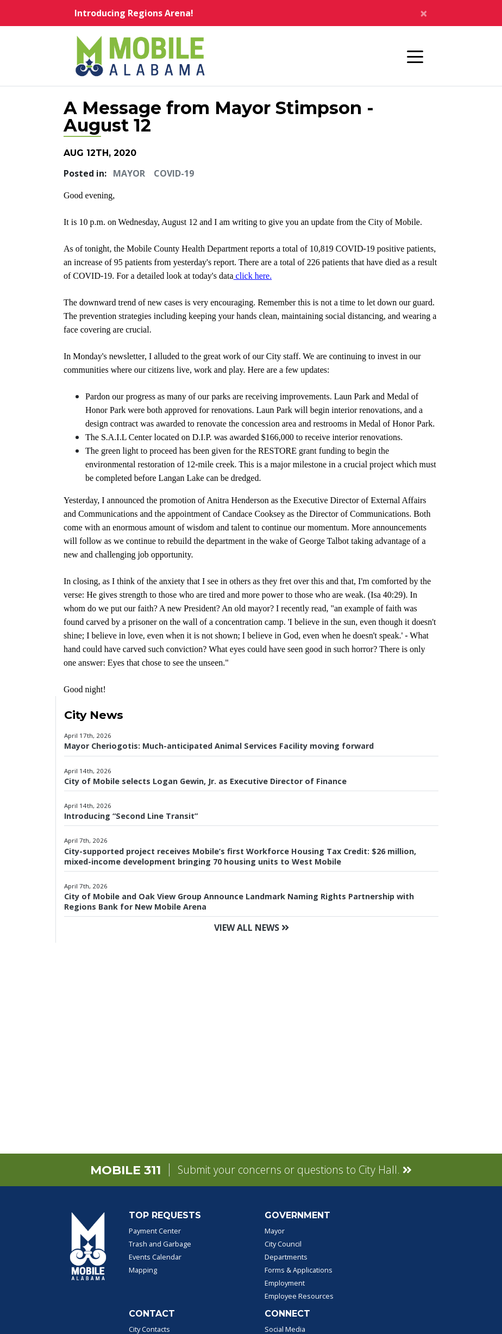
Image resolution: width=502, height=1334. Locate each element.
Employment (285, 1283)
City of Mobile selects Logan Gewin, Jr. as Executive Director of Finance (205, 781)
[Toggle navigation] (415, 56)
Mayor (129, 173)
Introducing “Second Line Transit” (131, 816)
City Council (283, 1244)
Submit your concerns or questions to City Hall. (295, 1169)
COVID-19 (174, 173)
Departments (286, 1257)
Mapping (143, 1270)
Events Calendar (155, 1257)
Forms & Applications (298, 1270)
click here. (253, 275)
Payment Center (155, 1231)
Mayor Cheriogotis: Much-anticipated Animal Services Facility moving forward (219, 746)
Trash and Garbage (160, 1244)
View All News (251, 928)
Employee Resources (299, 1296)
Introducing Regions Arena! (133, 13)
